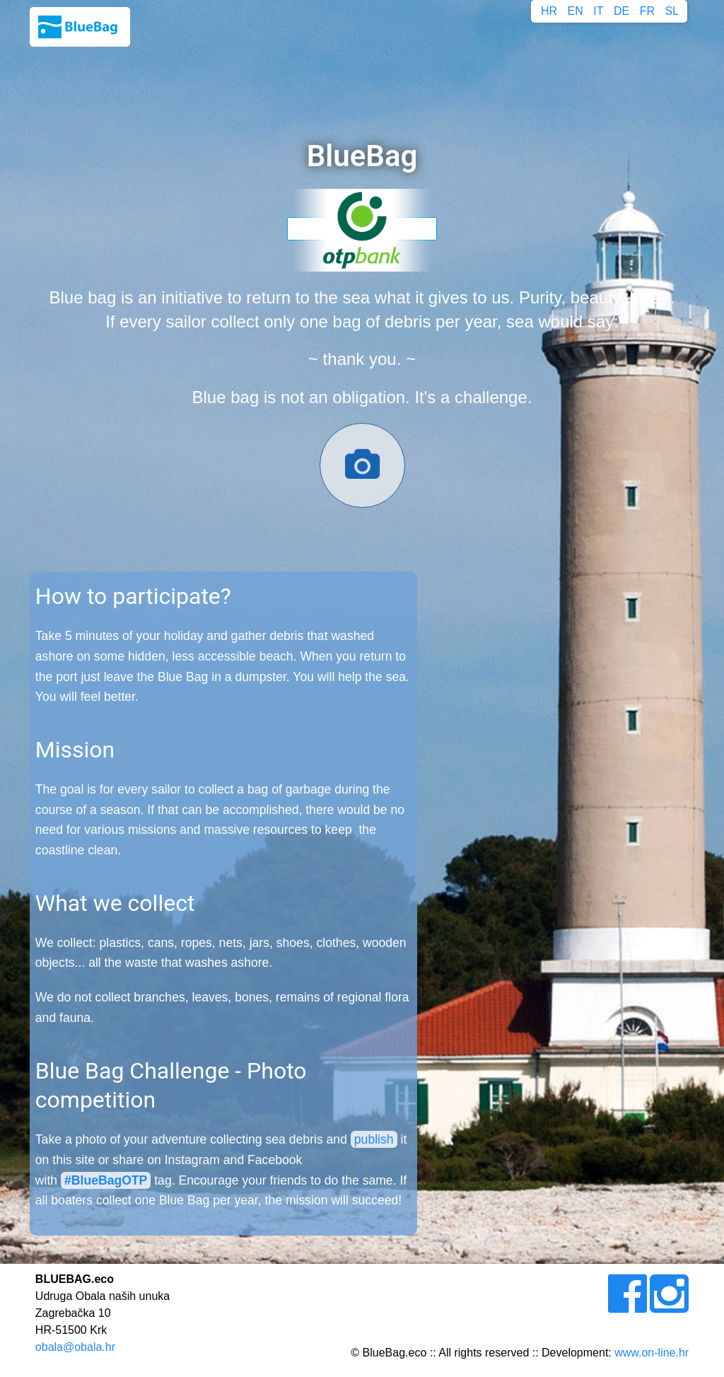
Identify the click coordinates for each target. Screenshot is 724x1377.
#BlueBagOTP (105, 1180)
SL (672, 11)
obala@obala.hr (75, 1347)
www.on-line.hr (651, 1353)
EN (575, 11)
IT (598, 11)
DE (621, 11)
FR (647, 11)
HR (549, 11)
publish (374, 1139)
